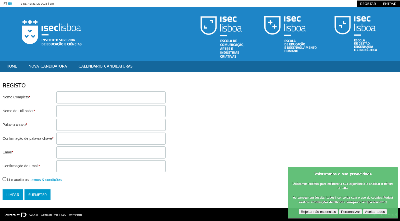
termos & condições (46, 180)
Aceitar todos (375, 212)
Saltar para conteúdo (73, 4)
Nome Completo (16, 97)
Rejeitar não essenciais (318, 212)
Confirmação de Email (21, 166)
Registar (368, 3)
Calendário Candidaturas (106, 66)
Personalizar (350, 212)
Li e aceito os (34, 180)
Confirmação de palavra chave (28, 138)
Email (8, 152)
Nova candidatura (48, 66)
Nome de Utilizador (19, 111)
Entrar (389, 3)
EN (10, 3)
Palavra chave (15, 125)
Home (12, 66)
